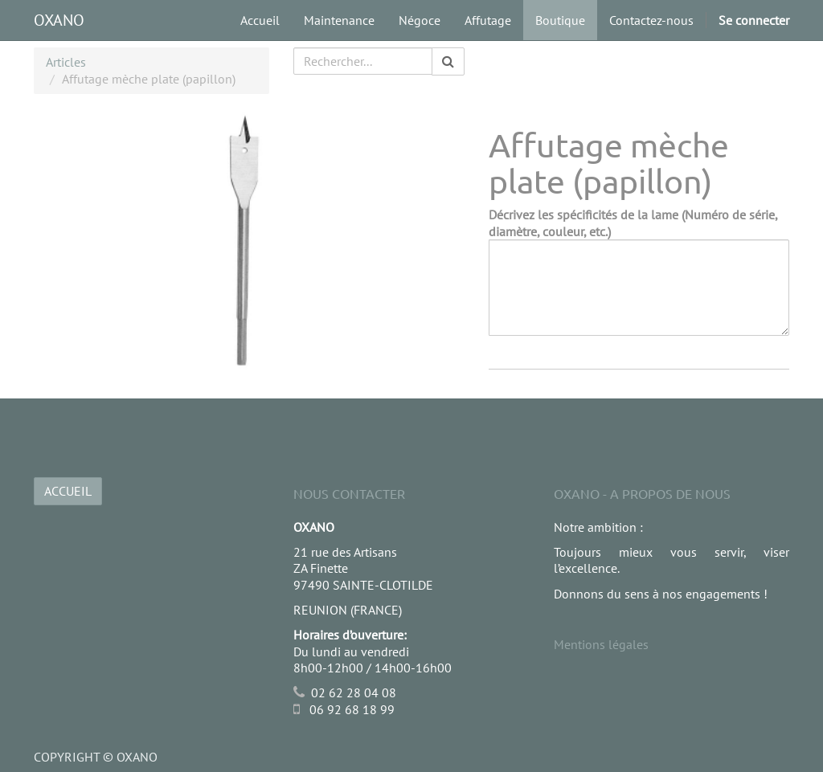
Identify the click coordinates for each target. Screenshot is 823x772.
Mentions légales (601, 644)
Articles (66, 62)
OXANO (59, 20)
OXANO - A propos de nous (642, 493)
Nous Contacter (349, 493)
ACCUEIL (68, 491)
